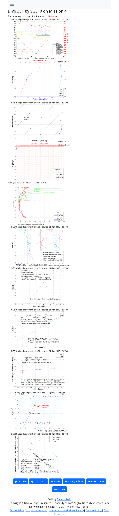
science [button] (55, 481)
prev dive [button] (20, 481)
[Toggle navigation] (12, 4)
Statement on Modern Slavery (66, 510)
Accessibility (17, 510)
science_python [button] (74, 481)
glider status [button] (38, 481)
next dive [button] (59, 489)
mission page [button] (96, 481)
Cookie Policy (94, 510)
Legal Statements (36, 510)
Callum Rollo (64, 499)
